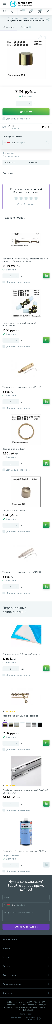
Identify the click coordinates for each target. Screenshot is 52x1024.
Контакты (26, 993)
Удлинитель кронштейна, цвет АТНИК (21, 387)
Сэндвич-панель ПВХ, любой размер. (21, 654)
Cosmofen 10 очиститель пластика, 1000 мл (25, 851)
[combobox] (9, 142)
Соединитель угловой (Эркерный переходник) (19, 324)
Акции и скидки (26, 939)
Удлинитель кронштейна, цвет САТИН (21, 572)
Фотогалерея (26, 975)
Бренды (26, 948)
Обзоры (26, 966)
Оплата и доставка (26, 984)
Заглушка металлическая (14, 510)
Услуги (26, 957)
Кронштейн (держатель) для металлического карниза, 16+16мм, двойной (25, 260)
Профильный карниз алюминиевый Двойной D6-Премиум (25, 791)
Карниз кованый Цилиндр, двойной (20, 715)
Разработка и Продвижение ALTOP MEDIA (26, 1018)
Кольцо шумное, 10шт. (13, 449)
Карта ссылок (26, 1014)
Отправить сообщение (26, 926)
